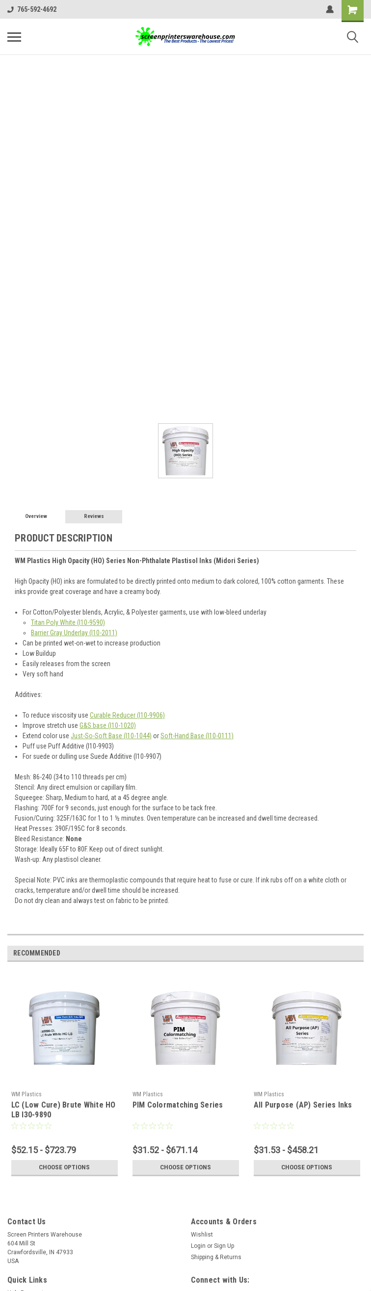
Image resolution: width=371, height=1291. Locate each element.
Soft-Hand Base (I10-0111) (197, 736)
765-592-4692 (31, 9)
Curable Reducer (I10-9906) (127, 715)
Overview (36, 516)
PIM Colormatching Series (177, 1105)
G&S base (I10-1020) (108, 725)
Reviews (94, 516)
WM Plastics (26, 1094)
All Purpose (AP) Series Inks (303, 1105)
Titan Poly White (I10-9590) (68, 622)
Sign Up (224, 1245)
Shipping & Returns (216, 1257)
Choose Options (64, 1167)
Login (198, 1245)
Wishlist (202, 1234)
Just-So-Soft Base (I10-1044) (111, 736)
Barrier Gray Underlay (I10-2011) (74, 633)
